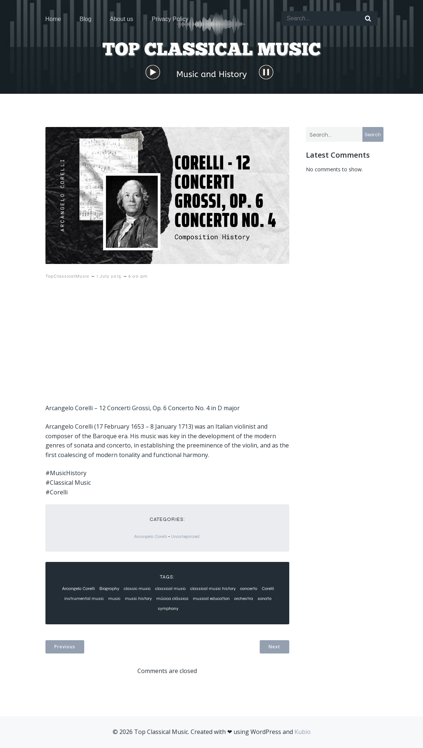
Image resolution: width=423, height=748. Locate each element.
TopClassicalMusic (67, 276)
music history (138, 598)
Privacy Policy (169, 19)
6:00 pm (138, 276)
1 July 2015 (109, 276)
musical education (211, 598)
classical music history (213, 588)
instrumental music (84, 598)
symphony (168, 608)
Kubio (302, 732)
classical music (170, 588)
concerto (248, 588)
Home (53, 19)
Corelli (268, 588)
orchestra (243, 598)
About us (121, 19)
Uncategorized (185, 536)
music (114, 598)
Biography (109, 588)
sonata (264, 598)
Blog (85, 19)
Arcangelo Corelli (150, 536)
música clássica (172, 598)
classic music (137, 588)
